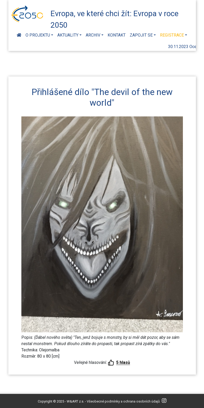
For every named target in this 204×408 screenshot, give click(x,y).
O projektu (38, 35)
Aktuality (67, 35)
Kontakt (117, 35)
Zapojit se (141, 35)
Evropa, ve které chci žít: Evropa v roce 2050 (114, 18)
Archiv (93, 35)
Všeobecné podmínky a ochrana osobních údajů (123, 401)
